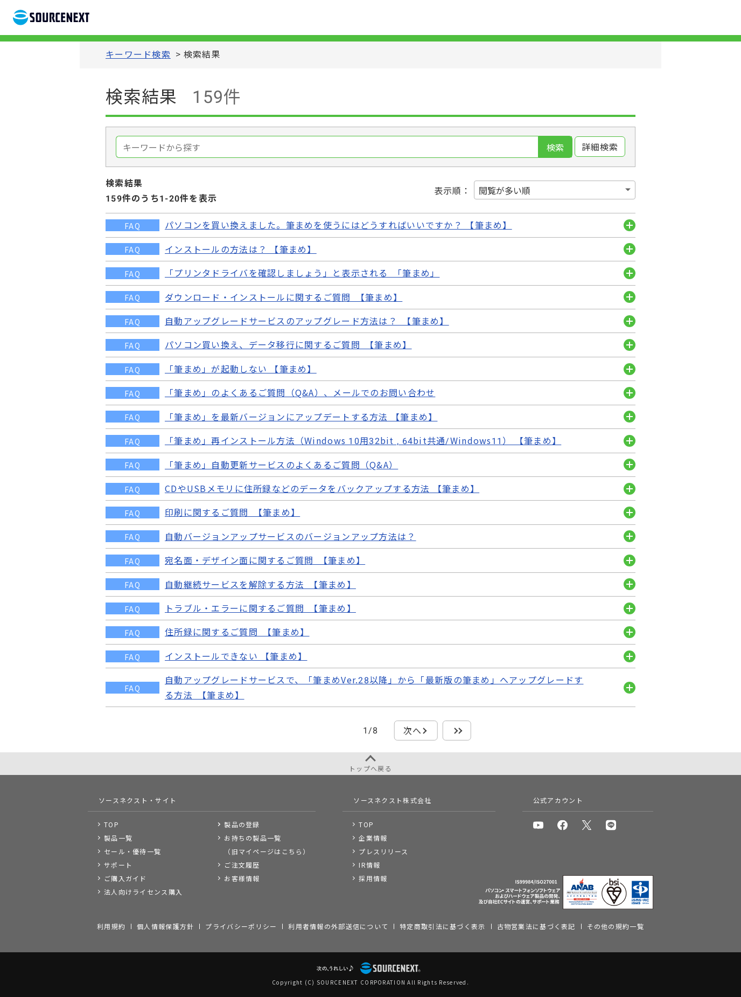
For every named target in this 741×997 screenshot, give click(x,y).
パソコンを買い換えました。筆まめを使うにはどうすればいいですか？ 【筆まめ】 (338, 224)
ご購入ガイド (125, 878)
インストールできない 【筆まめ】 (236, 655)
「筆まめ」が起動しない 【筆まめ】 (241, 368)
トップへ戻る (370, 768)
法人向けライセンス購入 (143, 891)
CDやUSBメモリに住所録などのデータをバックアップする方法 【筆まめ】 (322, 488)
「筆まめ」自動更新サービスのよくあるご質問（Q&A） (281, 464)
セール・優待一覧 (132, 851)
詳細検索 (600, 146)
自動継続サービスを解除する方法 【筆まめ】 (260, 584)
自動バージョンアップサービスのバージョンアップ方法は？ (290, 536)
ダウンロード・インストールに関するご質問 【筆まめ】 (283, 296)
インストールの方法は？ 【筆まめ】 (241, 249)
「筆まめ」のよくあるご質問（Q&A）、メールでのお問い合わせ (300, 392)
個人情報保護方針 (165, 926)
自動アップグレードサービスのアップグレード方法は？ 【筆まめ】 (307, 320)
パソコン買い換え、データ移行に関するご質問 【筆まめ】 (288, 344)
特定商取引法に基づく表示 (442, 926)
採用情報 (373, 878)
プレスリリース (383, 851)
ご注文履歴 (242, 864)
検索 (555, 147)
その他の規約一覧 (615, 926)
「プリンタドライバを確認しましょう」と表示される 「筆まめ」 (302, 272)
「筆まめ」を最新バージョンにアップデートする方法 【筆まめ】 (301, 416)
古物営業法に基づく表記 (536, 926)
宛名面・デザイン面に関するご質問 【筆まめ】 (265, 559)
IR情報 (369, 864)
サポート (118, 864)
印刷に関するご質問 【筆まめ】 (232, 512)
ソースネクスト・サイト (138, 800)
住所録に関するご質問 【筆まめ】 (237, 631)
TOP (111, 824)
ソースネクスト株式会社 (392, 800)
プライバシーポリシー (241, 926)
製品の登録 (242, 824)
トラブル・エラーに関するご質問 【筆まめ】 (260, 607)
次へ (412, 730)
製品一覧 (118, 837)
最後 (457, 730)
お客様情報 (242, 878)
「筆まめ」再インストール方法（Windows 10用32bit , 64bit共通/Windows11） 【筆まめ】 (363, 440)
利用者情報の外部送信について (338, 926)
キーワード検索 (138, 53)
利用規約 (111, 926)
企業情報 (373, 837)
